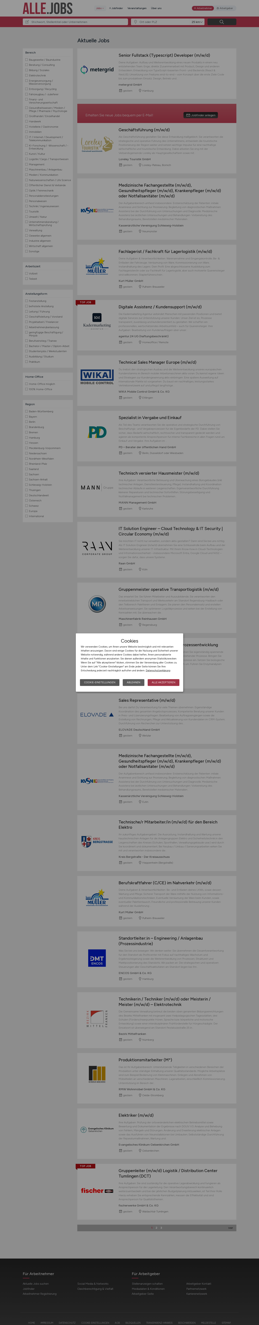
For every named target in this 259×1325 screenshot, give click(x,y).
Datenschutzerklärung (158, 670)
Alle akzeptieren (163, 682)
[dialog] (129, 662)
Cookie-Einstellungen (99, 682)
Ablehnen (133, 682)
